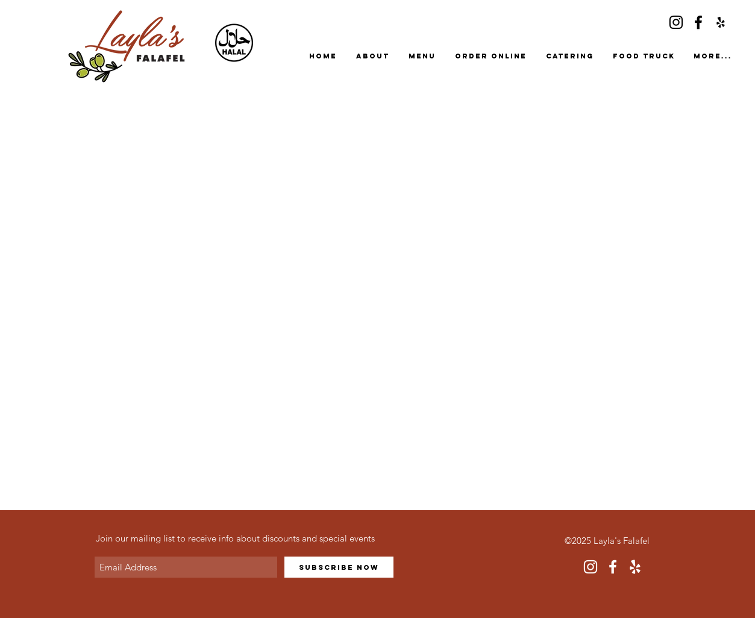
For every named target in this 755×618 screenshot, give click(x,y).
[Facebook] (698, 22)
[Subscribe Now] (338, 567)
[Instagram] (676, 22)
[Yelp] (721, 22)
